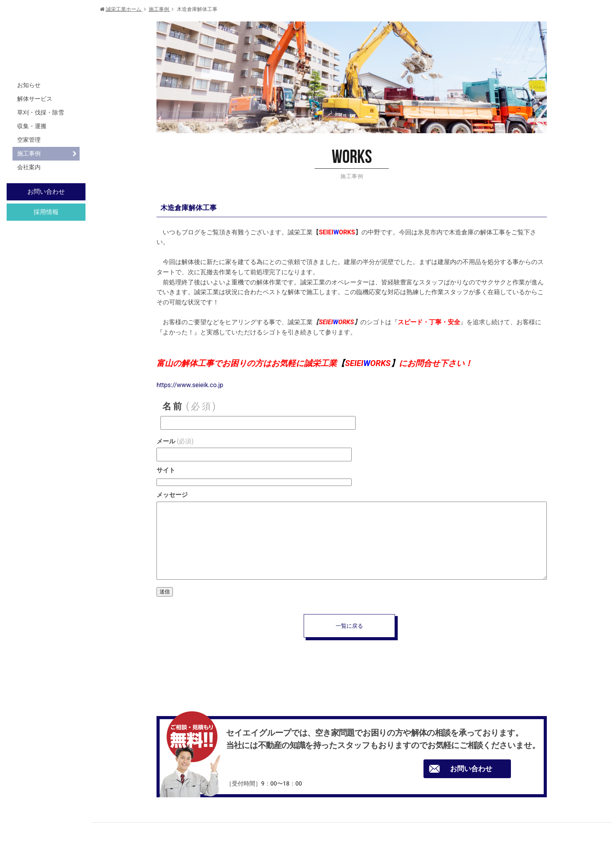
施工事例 (29, 153)
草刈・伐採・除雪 (40, 112)
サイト (166, 470)
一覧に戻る (349, 626)
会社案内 (29, 167)
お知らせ (29, 85)
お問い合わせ (46, 191)
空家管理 (29, 139)
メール (175, 441)
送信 (165, 592)
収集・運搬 (31, 126)
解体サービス (34, 98)
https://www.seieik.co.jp (190, 385)
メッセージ (172, 494)
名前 (189, 406)
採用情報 (46, 212)
